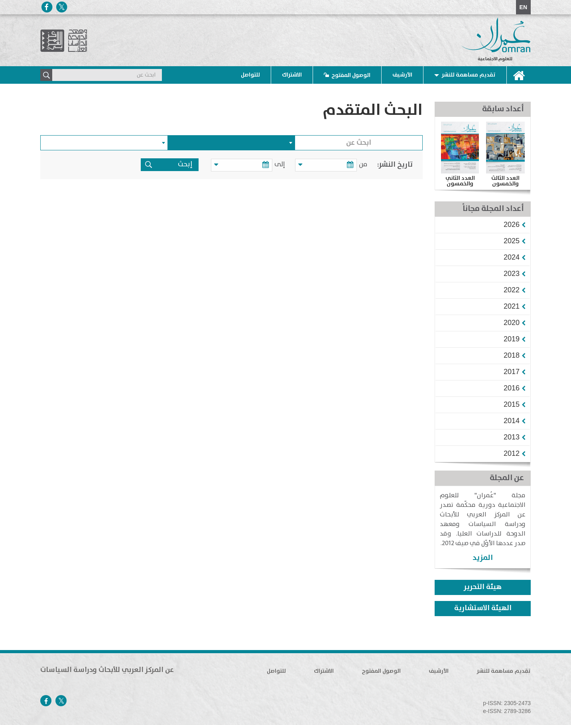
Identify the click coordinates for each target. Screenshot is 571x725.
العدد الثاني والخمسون (460, 181)
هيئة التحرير (483, 587)
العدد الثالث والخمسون (505, 181)
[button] (512, 225)
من (363, 164)
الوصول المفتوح (350, 75)
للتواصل (250, 75)
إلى (283, 164)
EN (523, 7)
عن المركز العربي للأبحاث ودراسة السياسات (107, 670)
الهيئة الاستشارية (483, 608)
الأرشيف (402, 75)
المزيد (483, 558)
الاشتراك (292, 75)
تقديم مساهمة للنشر (468, 75)
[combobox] (231, 142)
